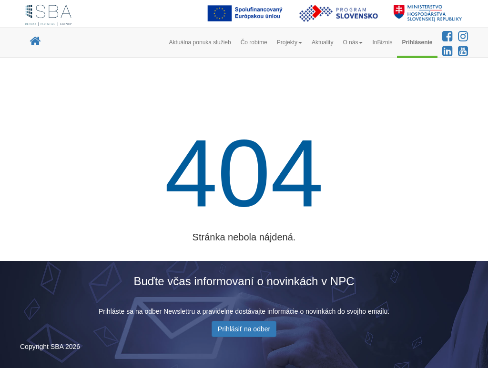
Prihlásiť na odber (244, 329)
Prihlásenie (417, 42)
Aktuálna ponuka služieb (200, 42)
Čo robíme (254, 42)
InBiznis (382, 42)
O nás (353, 42)
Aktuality (322, 42)
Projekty (289, 42)
